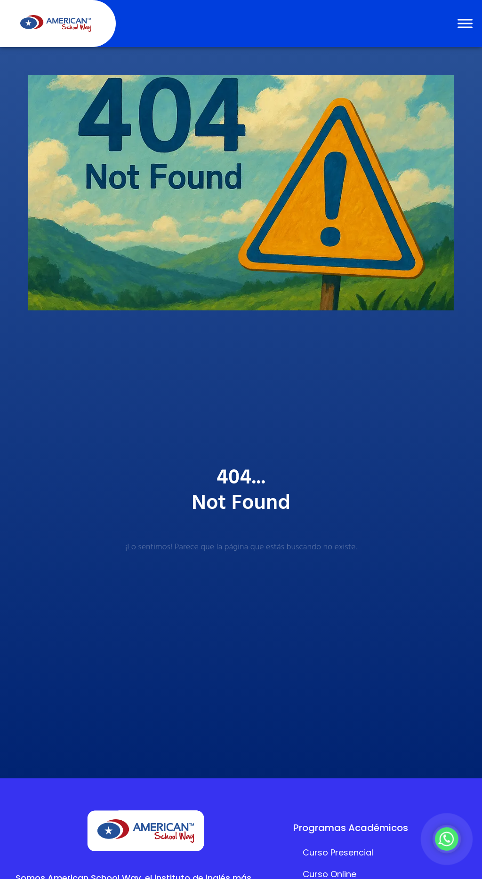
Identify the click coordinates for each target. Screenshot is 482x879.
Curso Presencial (338, 852)
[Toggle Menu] (465, 23)
